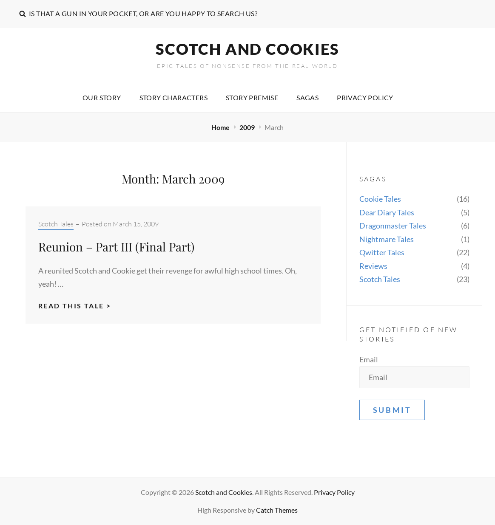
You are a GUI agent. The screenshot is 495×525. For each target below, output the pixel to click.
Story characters (173, 97)
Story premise (252, 97)
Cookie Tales (380, 198)
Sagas (307, 97)
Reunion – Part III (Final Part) (116, 246)
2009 (247, 127)
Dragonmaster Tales (392, 225)
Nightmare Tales (386, 239)
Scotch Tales (56, 224)
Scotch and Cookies (247, 49)
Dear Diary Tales (386, 212)
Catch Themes (277, 510)
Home (221, 127)
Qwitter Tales (381, 252)
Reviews (373, 266)
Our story (101, 97)
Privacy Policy (365, 97)
